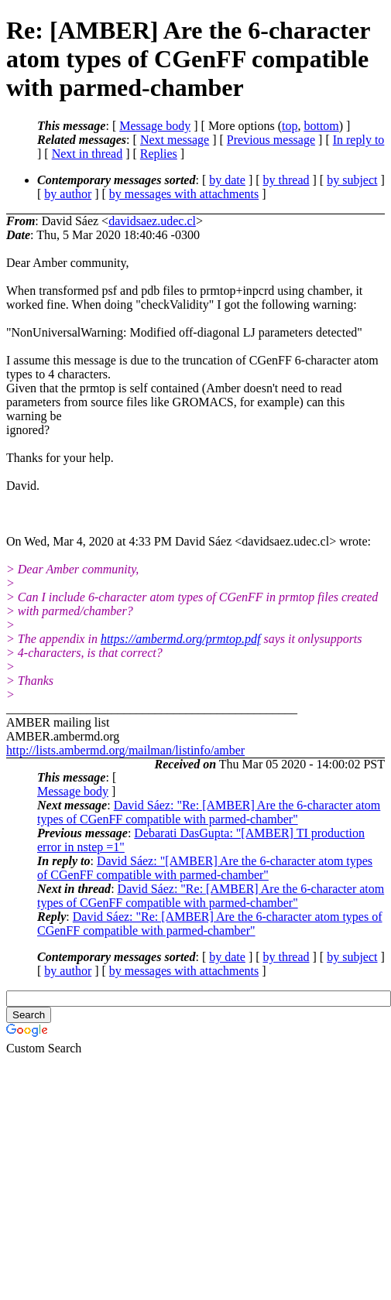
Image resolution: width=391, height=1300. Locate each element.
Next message (174, 139)
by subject (352, 179)
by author (67, 193)
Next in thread (87, 153)
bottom (321, 125)
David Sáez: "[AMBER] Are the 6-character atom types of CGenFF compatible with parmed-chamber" (204, 867)
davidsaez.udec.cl (152, 221)
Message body (154, 125)
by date (227, 179)
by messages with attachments (184, 193)
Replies (158, 153)
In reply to (359, 139)
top (289, 125)
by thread (286, 179)
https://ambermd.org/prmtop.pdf (181, 638)
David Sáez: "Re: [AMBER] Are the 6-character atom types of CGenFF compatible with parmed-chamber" (208, 812)
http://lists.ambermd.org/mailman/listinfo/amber (125, 750)
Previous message (271, 139)
